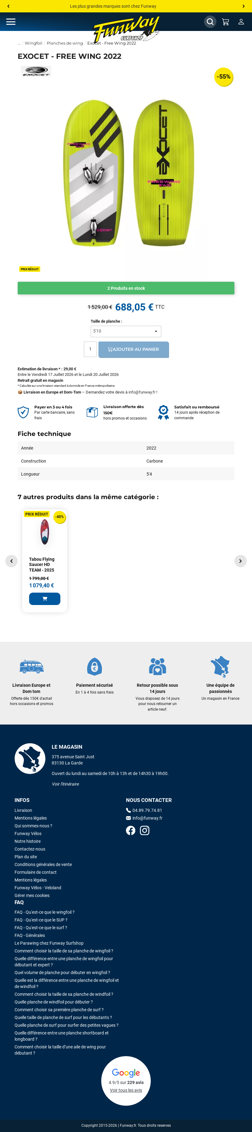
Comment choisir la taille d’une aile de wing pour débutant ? (60, 1050)
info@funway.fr (141, 392)
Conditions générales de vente (43, 864)
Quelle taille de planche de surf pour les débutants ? (63, 1017)
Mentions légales (31, 818)
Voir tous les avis (126, 1090)
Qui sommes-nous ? (33, 825)
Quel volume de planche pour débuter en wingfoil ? (62, 972)
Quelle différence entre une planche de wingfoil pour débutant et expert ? (64, 961)
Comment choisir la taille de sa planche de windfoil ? (64, 994)
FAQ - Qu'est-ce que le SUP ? (41, 919)
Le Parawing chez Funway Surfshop (49, 943)
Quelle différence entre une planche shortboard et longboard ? (62, 1036)
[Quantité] (90, 349)
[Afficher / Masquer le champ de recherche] (210, 21)
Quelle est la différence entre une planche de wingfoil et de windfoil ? (67, 983)
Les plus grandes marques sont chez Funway (113, 6)
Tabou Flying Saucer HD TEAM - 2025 (41, 565)
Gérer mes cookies (32, 895)
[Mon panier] (225, 21)
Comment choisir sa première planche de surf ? (59, 1009)
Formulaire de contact (36, 872)
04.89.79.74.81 (144, 810)
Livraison (23, 810)
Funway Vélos (28, 833)
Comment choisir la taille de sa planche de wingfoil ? (64, 950)
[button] (11, 561)
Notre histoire (28, 841)
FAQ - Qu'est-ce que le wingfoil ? (45, 912)
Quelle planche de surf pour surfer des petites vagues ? (67, 1025)
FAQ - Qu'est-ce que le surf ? (41, 927)
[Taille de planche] (126, 331)
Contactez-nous (30, 849)
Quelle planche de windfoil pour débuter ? (54, 1001)
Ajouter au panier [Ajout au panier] (133, 349)
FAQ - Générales (30, 935)
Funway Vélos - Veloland (38, 887)
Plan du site (26, 856)
